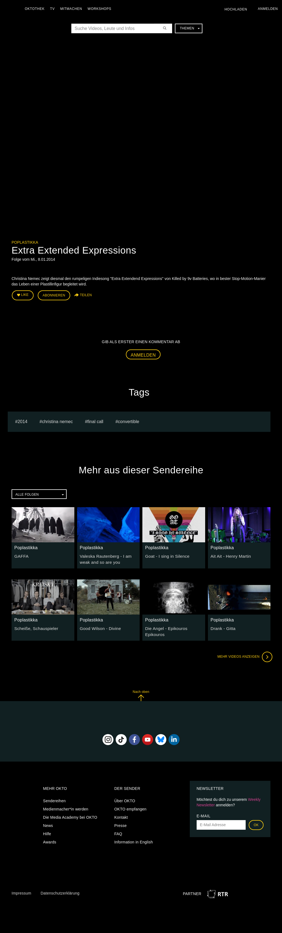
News (48, 822)
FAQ (118, 830)
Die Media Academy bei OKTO (70, 813)
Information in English (133, 838)
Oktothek (36, 9)
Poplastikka (25, 242)
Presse (120, 822)
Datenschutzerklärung (59, 889)
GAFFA (20, 554)
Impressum (21, 889)
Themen (190, 28)
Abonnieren (54, 294)
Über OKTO (124, 797)
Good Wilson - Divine (99, 626)
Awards (49, 838)
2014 (23, 420)
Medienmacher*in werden (65, 805)
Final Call (95, 420)
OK (256, 821)
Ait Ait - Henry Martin (229, 554)
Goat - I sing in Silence (165, 554)
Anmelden (143, 353)
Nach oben (141, 692)
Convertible (128, 420)
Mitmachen (72, 9)
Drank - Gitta (222, 626)
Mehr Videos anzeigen (242, 653)
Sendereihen (54, 797)
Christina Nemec (57, 420)
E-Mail (204, 812)
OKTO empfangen (130, 805)
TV (53, 9)
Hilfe (47, 830)
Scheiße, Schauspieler (34, 626)
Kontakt (121, 813)
